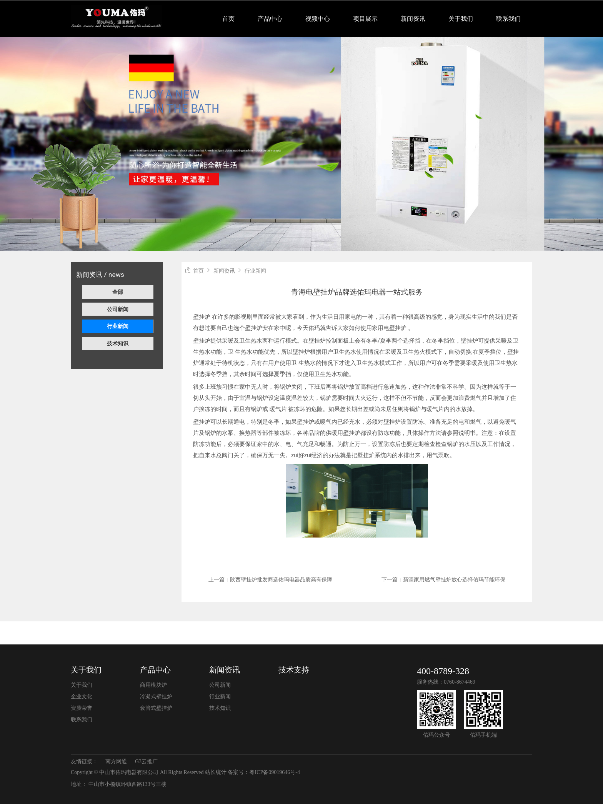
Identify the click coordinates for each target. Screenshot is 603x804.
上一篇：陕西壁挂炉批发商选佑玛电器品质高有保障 (270, 579)
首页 (228, 18)
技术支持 (293, 669)
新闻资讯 (413, 18)
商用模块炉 (153, 685)
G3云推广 (146, 761)
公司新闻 (117, 309)
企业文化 (81, 696)
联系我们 (508, 18)
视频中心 (317, 18)
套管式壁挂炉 (156, 708)
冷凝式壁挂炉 (156, 696)
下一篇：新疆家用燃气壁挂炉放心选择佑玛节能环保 (443, 579)
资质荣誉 (81, 708)
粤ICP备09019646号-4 (274, 772)
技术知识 (117, 343)
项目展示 (365, 18)
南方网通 (116, 761)
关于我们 (460, 18)
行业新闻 (117, 326)
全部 (117, 292)
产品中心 (270, 18)
